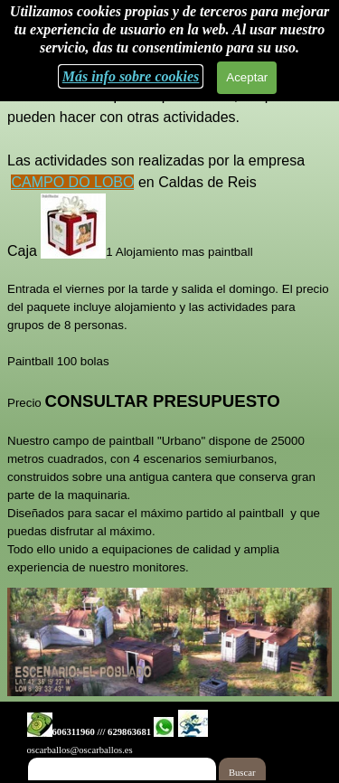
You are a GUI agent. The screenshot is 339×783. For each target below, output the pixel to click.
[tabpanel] (169, 320)
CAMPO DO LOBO (72, 182)
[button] (39, 726)
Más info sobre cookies (131, 76)
